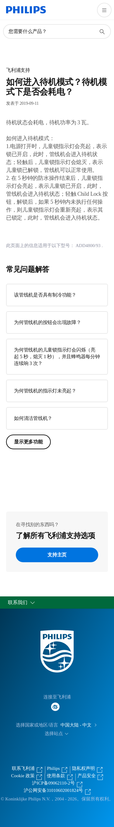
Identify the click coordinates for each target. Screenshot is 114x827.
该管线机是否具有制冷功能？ (45, 294)
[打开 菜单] (104, 10)
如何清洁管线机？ (33, 418)
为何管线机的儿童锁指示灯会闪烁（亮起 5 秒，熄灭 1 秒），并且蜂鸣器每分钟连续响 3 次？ (57, 356)
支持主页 (57, 554)
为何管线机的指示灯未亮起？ (45, 390)
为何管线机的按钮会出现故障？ (47, 322)
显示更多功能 (28, 441)
